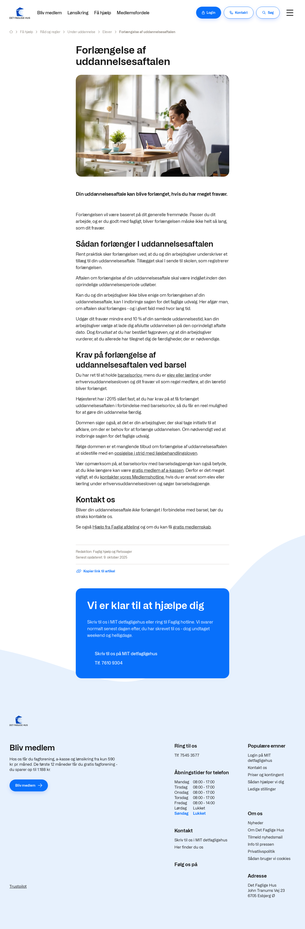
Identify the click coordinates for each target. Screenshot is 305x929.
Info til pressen (261, 844)
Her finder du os (188, 847)
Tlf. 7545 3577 (186, 755)
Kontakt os (257, 767)
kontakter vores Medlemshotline (132, 476)
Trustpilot (18, 886)
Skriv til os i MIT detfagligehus (200, 840)
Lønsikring (77, 12)
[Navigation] (289, 12)
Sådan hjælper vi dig (266, 782)
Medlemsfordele (133, 12)
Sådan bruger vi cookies (269, 858)
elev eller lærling (182, 375)
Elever (107, 32)
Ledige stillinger (262, 789)
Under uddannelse (81, 32)
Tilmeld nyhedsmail (265, 837)
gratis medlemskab (192, 526)
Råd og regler (50, 32)
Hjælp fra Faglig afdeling (115, 526)
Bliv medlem (49, 12)
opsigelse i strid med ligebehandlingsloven (155, 453)
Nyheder (255, 823)
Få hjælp (102, 12)
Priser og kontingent (266, 775)
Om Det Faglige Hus (266, 830)
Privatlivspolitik (261, 851)
